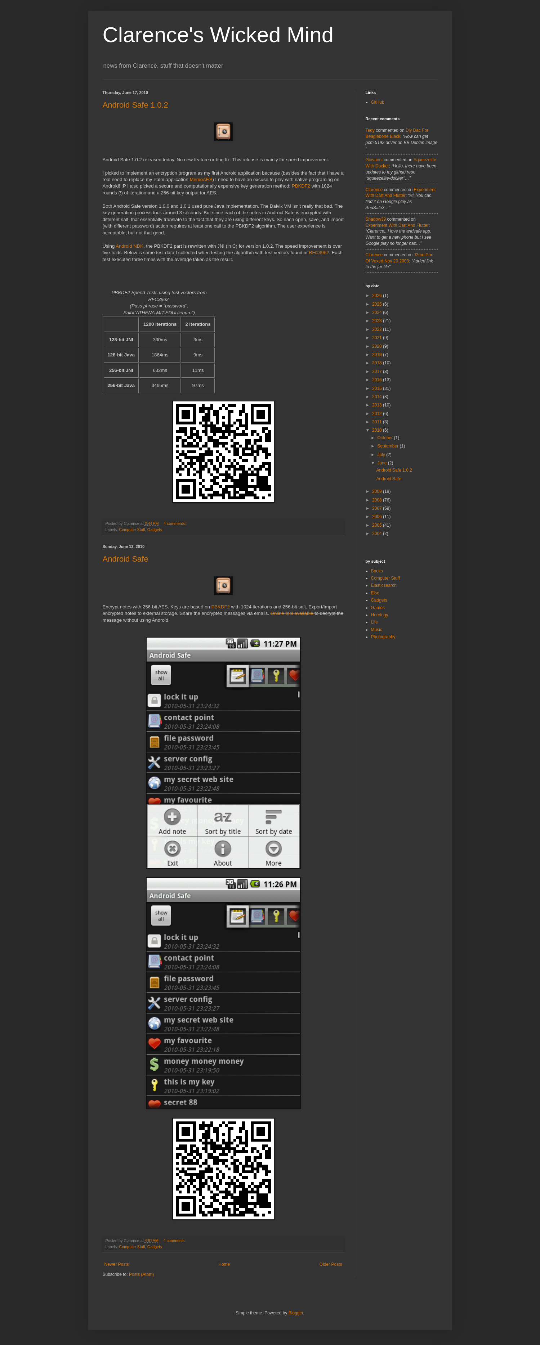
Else (375, 592)
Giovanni (374, 159)
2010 (377, 430)
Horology (379, 614)
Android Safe (125, 558)
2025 (377, 304)
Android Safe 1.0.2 (135, 104)
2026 (377, 295)
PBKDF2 (301, 186)
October (385, 437)
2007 (377, 508)
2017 (377, 371)
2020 (377, 346)
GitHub (377, 102)
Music (376, 629)
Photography (383, 636)
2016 (377, 379)
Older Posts (331, 1264)
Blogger (296, 1312)
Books (377, 570)
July (381, 454)
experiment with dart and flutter (397, 225)
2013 (377, 405)
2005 (377, 525)
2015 (377, 388)
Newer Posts (116, 1264)
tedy (370, 130)
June (382, 462)
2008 (377, 500)
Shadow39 (376, 219)
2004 (377, 533)
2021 (377, 337)
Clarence (374, 189)
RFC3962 (319, 252)
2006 (377, 516)
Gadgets (154, 529)
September (388, 446)
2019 (377, 354)
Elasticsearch (384, 585)
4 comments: (175, 523)
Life (374, 622)
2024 (377, 312)
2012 (377, 413)
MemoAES (200, 179)
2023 (377, 320)
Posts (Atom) (141, 1274)
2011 (377, 421)
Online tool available (292, 613)
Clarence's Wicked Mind (218, 35)
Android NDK (129, 246)
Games (378, 607)
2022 (377, 329)
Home (224, 1264)
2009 (377, 491)
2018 (377, 362)
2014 (377, 396)
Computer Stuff (132, 529)
